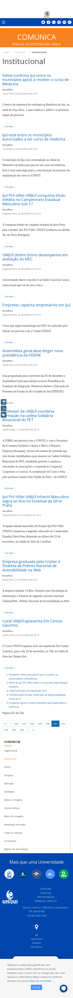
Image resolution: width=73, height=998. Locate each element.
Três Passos (36, 946)
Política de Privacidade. (40, 980)
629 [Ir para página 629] (40, 723)
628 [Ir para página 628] (32, 723)
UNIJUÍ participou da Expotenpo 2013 (28, 690)
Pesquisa (8, 775)
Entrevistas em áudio (15, 824)
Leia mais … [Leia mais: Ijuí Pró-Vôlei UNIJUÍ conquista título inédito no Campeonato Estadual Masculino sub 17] (10, 246)
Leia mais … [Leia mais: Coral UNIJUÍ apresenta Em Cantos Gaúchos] (10, 668)
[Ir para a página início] (5, 724)
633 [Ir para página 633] (6, 729)
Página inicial (10, 750)
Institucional (10, 758)
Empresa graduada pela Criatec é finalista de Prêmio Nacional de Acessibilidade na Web (31, 566)
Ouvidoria (45, 888)
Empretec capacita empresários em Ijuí (36, 304)
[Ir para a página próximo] (28, 730)
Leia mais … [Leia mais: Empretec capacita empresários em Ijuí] (10, 342)
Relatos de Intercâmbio (16, 849)
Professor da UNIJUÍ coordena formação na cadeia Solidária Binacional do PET (28, 415)
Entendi (36, 987)
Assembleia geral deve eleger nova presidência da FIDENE (32, 352)
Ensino (7, 767)
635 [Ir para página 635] (22, 729)
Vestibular (9, 791)
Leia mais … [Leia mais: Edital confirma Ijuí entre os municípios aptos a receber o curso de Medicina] (10, 126)
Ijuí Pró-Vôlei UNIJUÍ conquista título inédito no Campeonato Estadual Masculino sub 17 (33, 199)
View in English (45, 897)
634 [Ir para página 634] (14, 729)
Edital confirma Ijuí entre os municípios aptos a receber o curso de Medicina (35, 79)
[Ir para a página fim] (33, 730)
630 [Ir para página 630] (48, 723)
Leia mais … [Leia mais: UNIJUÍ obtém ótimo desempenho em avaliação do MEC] (10, 296)
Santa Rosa (36, 938)
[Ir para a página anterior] (10, 724)
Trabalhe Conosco (46, 901)
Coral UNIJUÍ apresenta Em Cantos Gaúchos (32, 623)
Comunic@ (12, 742)
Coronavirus (10, 840)
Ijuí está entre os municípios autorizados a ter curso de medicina (33, 137)
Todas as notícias (13, 832)
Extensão (9, 783)
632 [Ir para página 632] (63, 723)
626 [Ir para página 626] (16, 723)
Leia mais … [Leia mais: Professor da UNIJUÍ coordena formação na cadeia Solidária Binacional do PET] (10, 488)
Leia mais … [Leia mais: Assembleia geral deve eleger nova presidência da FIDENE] (10, 403)
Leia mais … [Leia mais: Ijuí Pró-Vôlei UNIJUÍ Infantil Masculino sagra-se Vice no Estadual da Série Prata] (10, 553)
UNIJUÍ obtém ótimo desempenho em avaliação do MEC (35, 257)
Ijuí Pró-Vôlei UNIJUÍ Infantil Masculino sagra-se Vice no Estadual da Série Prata (35, 501)
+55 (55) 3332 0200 (36, 915)
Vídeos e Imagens (13, 799)
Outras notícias (12, 808)
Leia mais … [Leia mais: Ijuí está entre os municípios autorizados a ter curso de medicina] (10, 187)
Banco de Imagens (13, 816)
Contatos (45, 893)
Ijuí (36, 934)
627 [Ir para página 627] (24, 723)
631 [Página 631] (55, 723)
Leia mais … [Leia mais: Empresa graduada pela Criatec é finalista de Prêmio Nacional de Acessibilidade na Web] (10, 612)
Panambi (36, 942)
